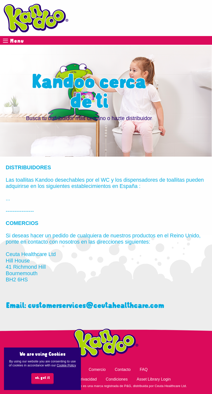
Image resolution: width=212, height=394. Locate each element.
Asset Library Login (154, 379)
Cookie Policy (66, 365)
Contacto (123, 369)
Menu (5, 41)
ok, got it (42, 378)
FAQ (144, 369)
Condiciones (117, 379)
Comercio (97, 369)
